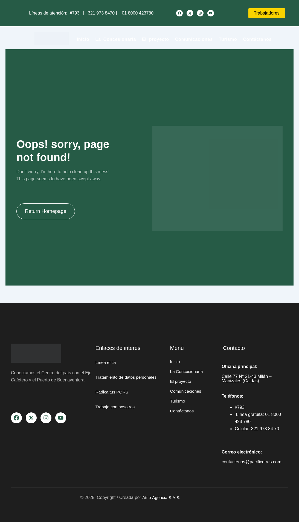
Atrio (146, 497)
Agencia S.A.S (166, 497)
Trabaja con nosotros (116, 414)
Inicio (83, 39)
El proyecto (155, 39)
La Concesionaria (115, 39)
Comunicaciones (194, 39)
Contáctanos (257, 39)
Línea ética (106, 362)
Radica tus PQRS (112, 399)
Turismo (228, 39)
